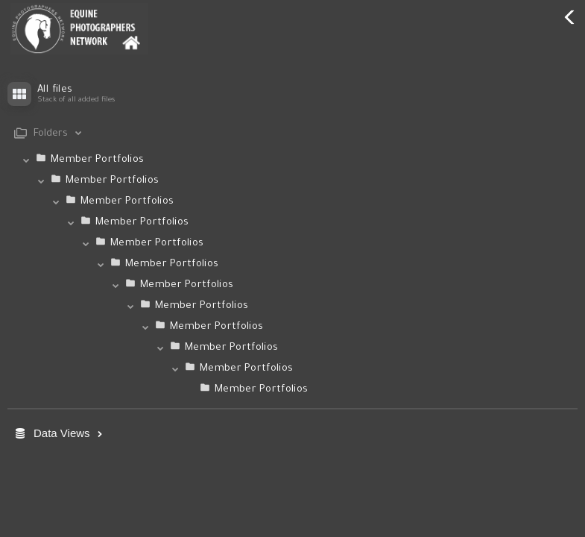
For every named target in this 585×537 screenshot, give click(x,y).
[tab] (292, 134)
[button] (292, 307)
